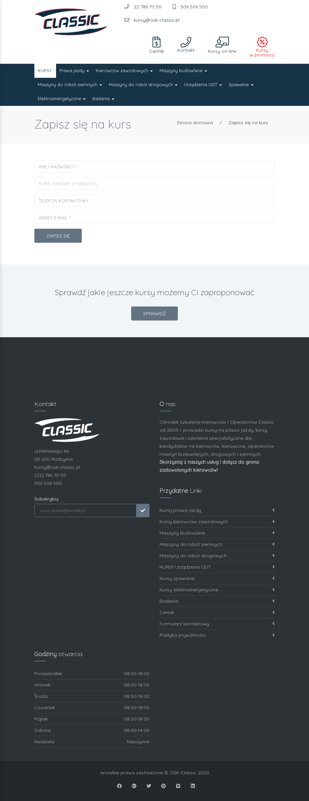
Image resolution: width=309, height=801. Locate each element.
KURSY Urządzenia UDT (217, 567)
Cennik (217, 612)
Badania (103, 98)
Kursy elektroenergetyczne (217, 589)
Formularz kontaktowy (217, 623)
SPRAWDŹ (154, 314)
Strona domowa (195, 123)
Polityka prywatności (217, 635)
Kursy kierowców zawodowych (217, 521)
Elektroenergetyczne (62, 98)
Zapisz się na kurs (248, 123)
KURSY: (45, 70)
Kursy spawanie (217, 578)
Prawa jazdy (74, 70)
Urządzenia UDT (203, 84)
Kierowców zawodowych (124, 70)
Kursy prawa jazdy (217, 510)
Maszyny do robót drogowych (143, 84)
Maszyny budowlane (183, 70)
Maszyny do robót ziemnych (70, 84)
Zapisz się (58, 236)
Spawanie (241, 84)
